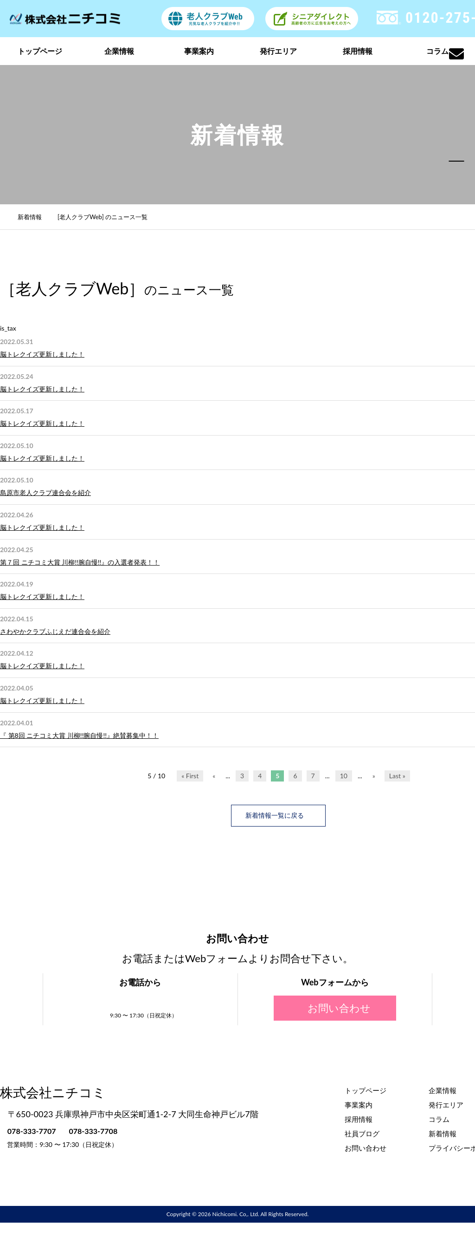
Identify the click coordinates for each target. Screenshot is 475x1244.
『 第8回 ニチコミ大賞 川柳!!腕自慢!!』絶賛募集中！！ (79, 735)
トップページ (40, 50)
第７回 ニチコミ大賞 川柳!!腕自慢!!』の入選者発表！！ (80, 562)
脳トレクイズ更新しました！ (42, 354)
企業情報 (119, 50)
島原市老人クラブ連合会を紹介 (45, 492)
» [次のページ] (373, 776)
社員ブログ (362, 1132)
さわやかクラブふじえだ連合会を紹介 (55, 631)
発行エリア (278, 50)
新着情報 (35, 217)
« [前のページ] (213, 776)
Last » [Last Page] (397, 776)
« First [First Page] (190, 776)
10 (343, 776)
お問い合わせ (335, 1007)
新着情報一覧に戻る (278, 815)
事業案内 (199, 50)
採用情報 (357, 50)
